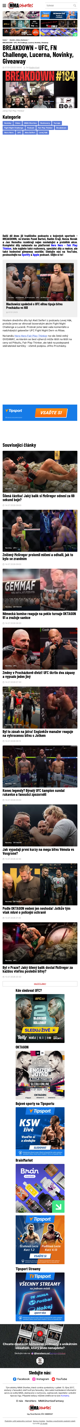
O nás (19, 1401)
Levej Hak (43, 133)
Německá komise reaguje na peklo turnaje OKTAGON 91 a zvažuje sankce (39, 616)
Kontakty (65, 1396)
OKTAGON (17, 607)
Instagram (40, 1379)
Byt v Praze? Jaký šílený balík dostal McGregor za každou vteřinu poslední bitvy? (38, 970)
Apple (36, 255)
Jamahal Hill (19, 297)
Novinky (12, 40)
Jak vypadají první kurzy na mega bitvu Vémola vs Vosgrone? (38, 852)
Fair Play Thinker (45, 128)
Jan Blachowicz (45, 297)
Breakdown (61, 128)
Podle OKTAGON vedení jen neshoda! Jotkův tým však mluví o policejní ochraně (36, 911)
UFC (19, 133)
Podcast (30, 128)
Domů (5, 40)
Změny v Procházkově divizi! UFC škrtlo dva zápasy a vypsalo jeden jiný (39, 675)
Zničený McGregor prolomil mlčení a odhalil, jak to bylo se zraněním (38, 557)
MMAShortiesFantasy (51, 1401)
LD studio (43, 1423)
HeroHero (30, 1401)
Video (18, 40)
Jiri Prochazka (30, 297)
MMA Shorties (30, 123)
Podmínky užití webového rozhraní (18, 1421)
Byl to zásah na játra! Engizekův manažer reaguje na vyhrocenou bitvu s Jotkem (38, 734)
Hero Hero (9, 133)
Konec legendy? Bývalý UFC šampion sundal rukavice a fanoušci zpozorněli (34, 793)
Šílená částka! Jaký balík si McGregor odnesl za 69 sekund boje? (38, 498)
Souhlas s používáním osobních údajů (60, 1421)
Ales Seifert (30, 133)
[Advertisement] (40, 161)
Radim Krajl (34, 68)
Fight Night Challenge (13, 128)
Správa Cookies (39, 1421)
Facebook (21, 1379)
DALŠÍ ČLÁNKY (40, 984)
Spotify (26, 255)
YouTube (59, 1379)
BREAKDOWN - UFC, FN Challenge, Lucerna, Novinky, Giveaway (25, 42)
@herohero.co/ (48, 1353)
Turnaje (57, 123)
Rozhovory (24, 40)
